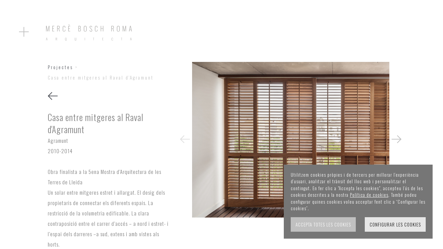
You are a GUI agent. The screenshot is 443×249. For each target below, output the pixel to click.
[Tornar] (53, 97)
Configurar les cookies (395, 224)
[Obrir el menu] (24, 32)
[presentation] (185, 139)
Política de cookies (369, 194)
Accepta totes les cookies (323, 224)
